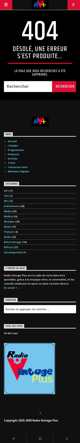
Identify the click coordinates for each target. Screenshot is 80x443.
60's (6, 190)
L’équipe (13, 145)
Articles (12, 158)
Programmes (16, 150)
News (7, 226)
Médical (8, 216)
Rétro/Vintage (12, 242)
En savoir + (12, 288)
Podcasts (13, 154)
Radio (7, 237)
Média (7, 211)
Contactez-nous (18, 167)
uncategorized (13, 252)
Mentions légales (18, 171)
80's (6, 201)
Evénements (11, 206)
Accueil (12, 141)
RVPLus (8, 247)
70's (6, 195)
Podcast (9, 231)
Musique (9, 221)
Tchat (11, 162)
